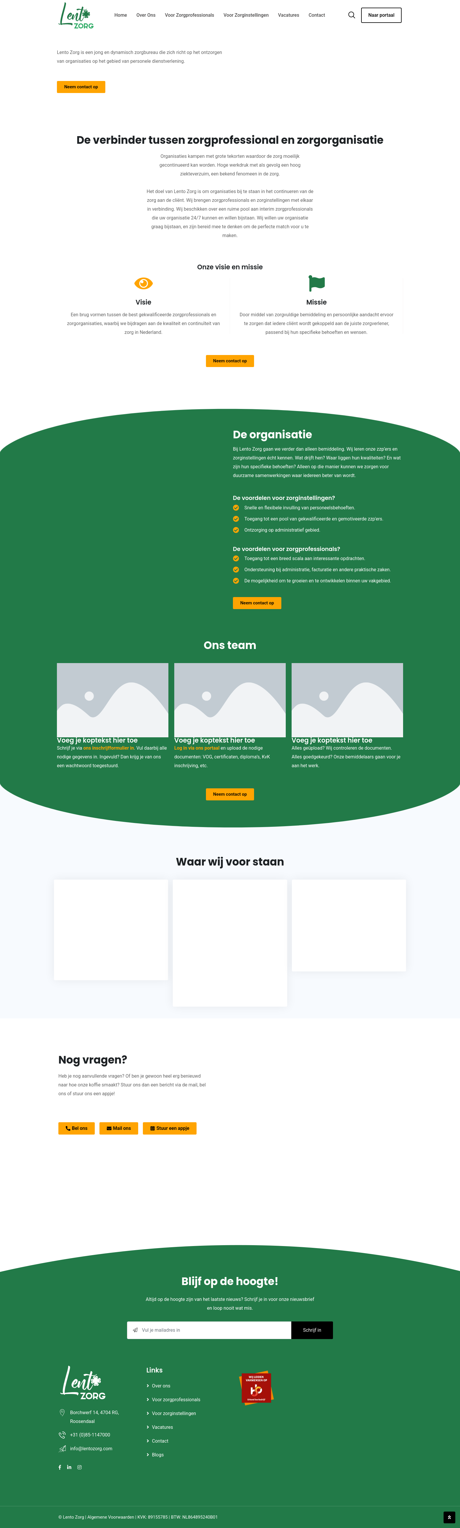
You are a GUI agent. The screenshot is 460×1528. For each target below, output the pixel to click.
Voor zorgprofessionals (189, 15)
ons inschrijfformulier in (108, 748)
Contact (317, 15)
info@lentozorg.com (91, 1448)
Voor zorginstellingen (246, 15)
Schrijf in (312, 1330)
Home (120, 15)
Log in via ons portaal (196, 748)
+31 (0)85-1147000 (90, 1435)
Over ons (145, 15)
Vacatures (288, 15)
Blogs (158, 1455)
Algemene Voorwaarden (110, 1517)
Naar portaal (381, 15)
